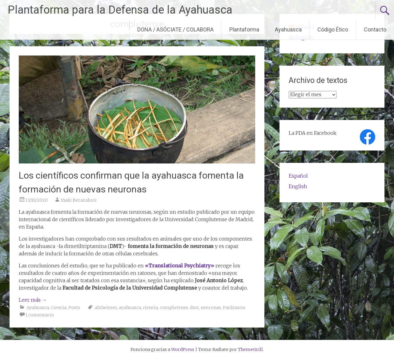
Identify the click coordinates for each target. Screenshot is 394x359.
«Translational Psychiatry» (179, 265)
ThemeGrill (250, 349)
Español (298, 176)
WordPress (182, 349)
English (298, 186)
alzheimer (106, 307)
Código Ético (332, 29)
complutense (174, 307)
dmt (194, 307)
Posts (74, 307)
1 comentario (40, 315)
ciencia (150, 307)
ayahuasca (130, 307)
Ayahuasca (288, 29)
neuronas (211, 307)
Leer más (33, 300)
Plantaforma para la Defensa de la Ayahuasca (120, 9)
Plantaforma (244, 29)
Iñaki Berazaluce (79, 200)
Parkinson (234, 307)
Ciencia (58, 307)
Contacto (375, 29)
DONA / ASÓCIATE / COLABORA (175, 29)
